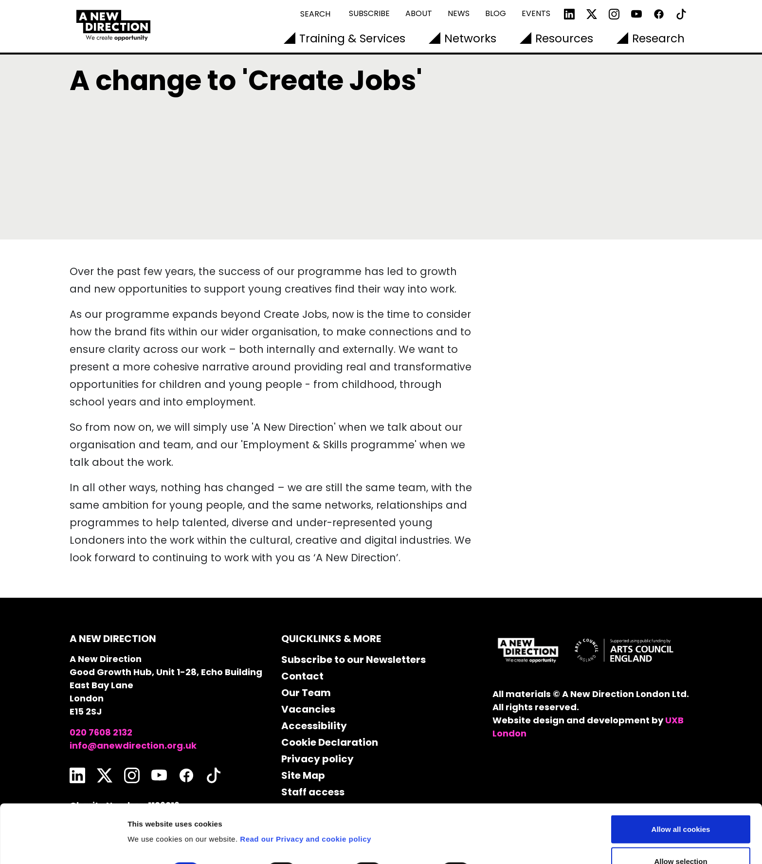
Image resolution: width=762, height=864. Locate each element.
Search (315, 13)
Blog (495, 13)
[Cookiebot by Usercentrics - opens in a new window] (63, 845)
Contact (302, 676)
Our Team (306, 692)
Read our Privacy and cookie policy (305, 784)
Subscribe (369, 13)
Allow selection (680, 806)
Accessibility (314, 726)
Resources (564, 38)
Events (536, 13)
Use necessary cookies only (680, 838)
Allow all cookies (681, 774)
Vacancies (308, 709)
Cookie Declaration (329, 742)
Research (658, 38)
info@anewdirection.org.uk (133, 745)
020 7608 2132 (101, 732)
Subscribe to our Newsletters (353, 659)
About (418, 13)
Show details (510, 815)
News (459, 13)
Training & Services (352, 38)
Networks (470, 38)
